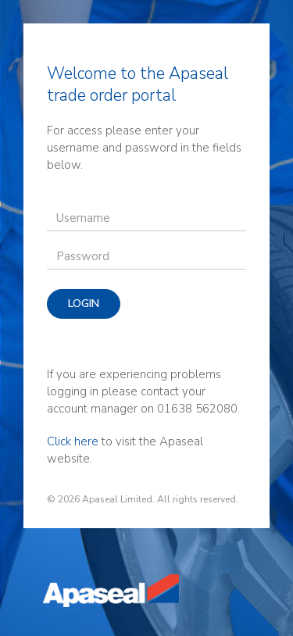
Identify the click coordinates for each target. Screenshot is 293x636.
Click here (72, 441)
